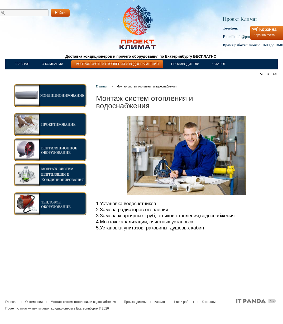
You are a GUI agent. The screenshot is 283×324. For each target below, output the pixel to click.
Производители (135, 302)
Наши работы (184, 302)
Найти (60, 13)
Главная (101, 86)
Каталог (160, 302)
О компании (34, 302)
